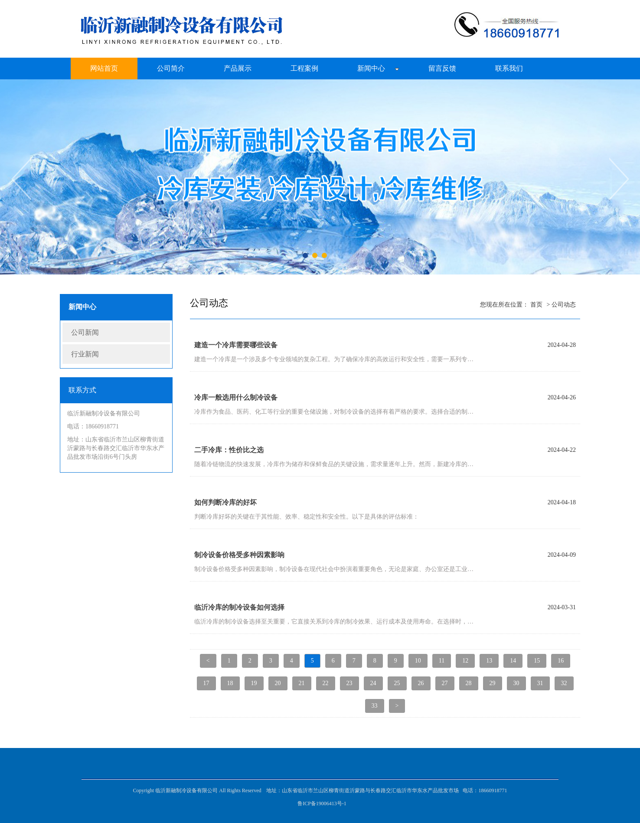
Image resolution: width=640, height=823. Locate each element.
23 (349, 683)
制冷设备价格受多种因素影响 (239, 554)
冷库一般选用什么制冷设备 (236, 397)
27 (445, 683)
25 (397, 683)
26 (421, 683)
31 (540, 683)
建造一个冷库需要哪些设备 (236, 345)
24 (373, 683)
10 (418, 660)
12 (465, 660)
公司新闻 (85, 332)
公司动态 (564, 304)
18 (230, 683)
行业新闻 (85, 354)
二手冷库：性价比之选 (229, 450)
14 (513, 660)
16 (561, 660)
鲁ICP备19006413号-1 (321, 803)
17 (206, 683)
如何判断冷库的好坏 (225, 502)
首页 (536, 304)
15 (537, 660)
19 (254, 683)
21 (302, 683)
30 (516, 683)
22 (326, 683)
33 (375, 705)
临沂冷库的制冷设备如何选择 (239, 607)
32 (564, 683)
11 (441, 660)
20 (278, 683)
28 (469, 683)
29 (493, 683)
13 (489, 660)
